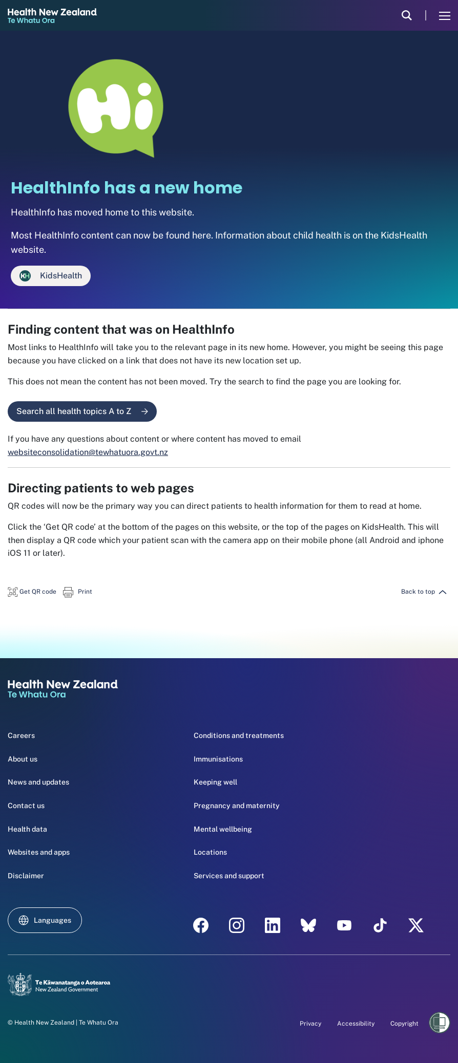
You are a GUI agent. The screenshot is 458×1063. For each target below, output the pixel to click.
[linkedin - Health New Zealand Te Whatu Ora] (272, 925)
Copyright (404, 1023)
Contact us (26, 805)
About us (22, 759)
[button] (32, 591)
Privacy (310, 1023)
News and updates (38, 782)
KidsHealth (50, 275)
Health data (27, 829)
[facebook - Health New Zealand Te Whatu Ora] (201, 925)
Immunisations (218, 759)
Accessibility (355, 1023)
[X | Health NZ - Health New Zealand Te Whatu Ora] (416, 925)
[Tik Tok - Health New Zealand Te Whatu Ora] (380, 925)
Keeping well (215, 782)
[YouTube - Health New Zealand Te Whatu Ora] (344, 925)
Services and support (229, 876)
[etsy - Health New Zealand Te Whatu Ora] (308, 925)
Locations (210, 852)
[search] (407, 15)
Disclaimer (26, 876)
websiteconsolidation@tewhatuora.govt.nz (88, 452)
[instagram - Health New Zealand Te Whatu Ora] (236, 925)
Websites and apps (39, 852)
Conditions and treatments (239, 735)
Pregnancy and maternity (237, 805)
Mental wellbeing (223, 829)
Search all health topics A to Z (82, 411)
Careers (21, 735)
